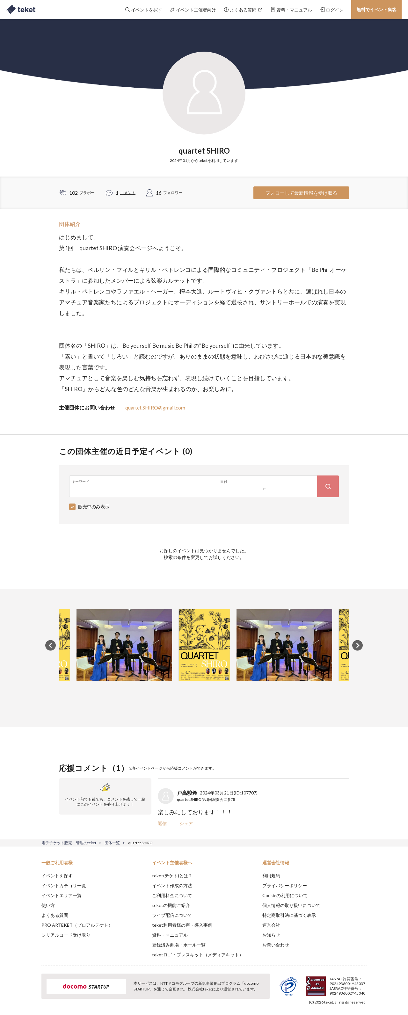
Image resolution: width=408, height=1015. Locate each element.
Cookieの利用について (285, 895)
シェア (186, 823)
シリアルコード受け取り (66, 935)
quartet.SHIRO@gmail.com (155, 407)
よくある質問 (54, 915)
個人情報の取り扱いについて (291, 905)
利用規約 (271, 875)
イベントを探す (57, 875)
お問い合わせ (275, 944)
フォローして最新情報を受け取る (301, 193)
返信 (162, 823)
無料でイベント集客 (376, 9)
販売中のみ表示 (93, 506)
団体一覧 (112, 842)
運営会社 (271, 925)
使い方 (48, 905)
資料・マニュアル (170, 935)
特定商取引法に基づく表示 (289, 915)
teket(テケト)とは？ (172, 875)
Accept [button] (363, 983)
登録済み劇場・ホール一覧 (179, 944)
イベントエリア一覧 (61, 895)
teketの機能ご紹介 (171, 905)
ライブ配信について (172, 915)
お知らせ (271, 935)
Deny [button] (330, 983)
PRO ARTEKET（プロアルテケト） (77, 925)
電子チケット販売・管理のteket (68, 842)
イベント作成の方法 (172, 885)
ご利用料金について (172, 895)
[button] (32, 991)
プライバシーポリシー (284, 885)
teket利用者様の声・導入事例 (182, 925)
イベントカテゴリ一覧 (63, 885)
